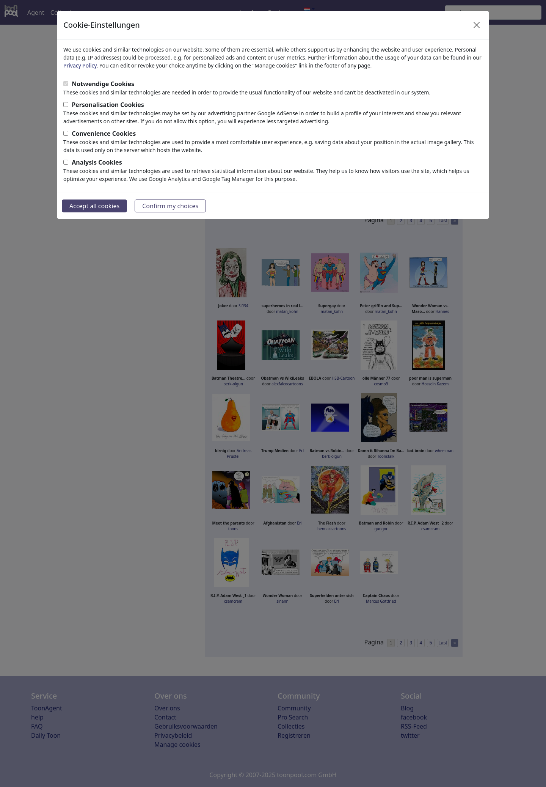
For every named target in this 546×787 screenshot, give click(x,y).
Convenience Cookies (104, 133)
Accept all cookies (94, 206)
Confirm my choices (170, 206)
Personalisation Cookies (108, 105)
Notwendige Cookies (103, 84)
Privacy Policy (80, 65)
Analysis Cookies (97, 162)
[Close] (477, 25)
